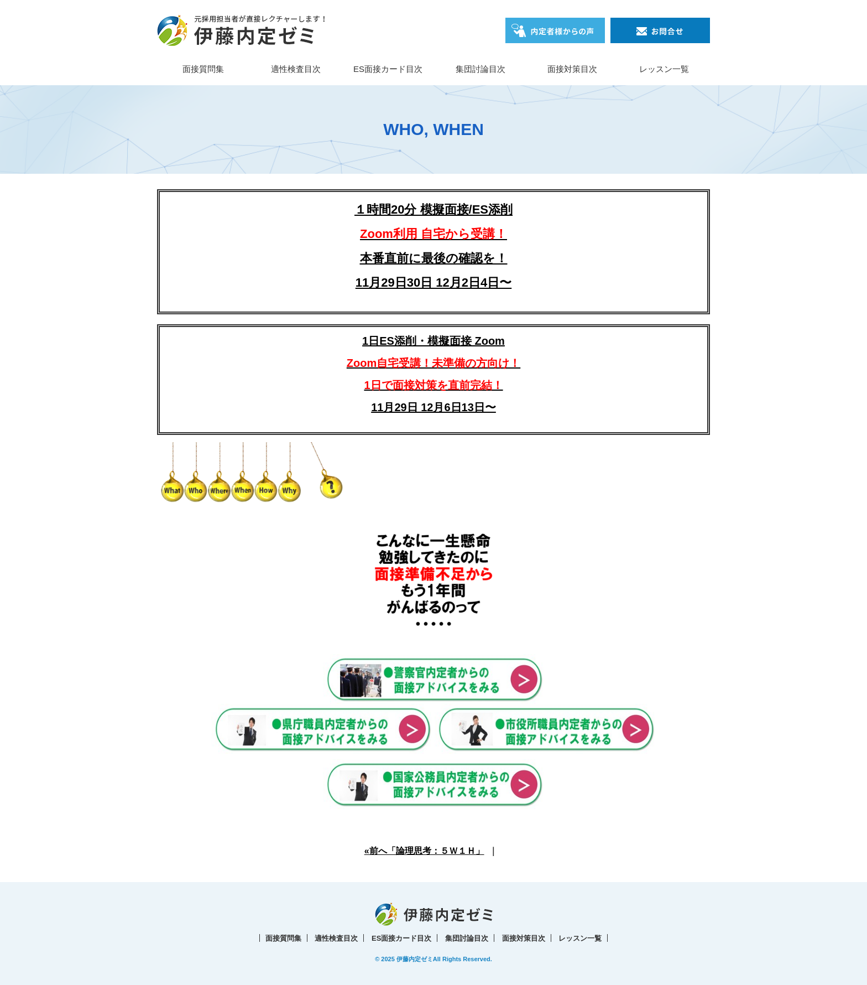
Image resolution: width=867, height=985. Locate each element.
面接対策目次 (572, 69)
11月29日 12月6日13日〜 (433, 407)
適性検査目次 (296, 69)
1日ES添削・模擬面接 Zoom (433, 363)
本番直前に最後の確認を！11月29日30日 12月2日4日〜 (433, 258)
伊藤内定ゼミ (414, 959)
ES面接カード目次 (387, 69)
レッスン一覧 (664, 69)
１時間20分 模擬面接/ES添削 (433, 209)
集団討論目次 (480, 69)
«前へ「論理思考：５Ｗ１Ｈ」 (424, 851)
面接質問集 (203, 69)
